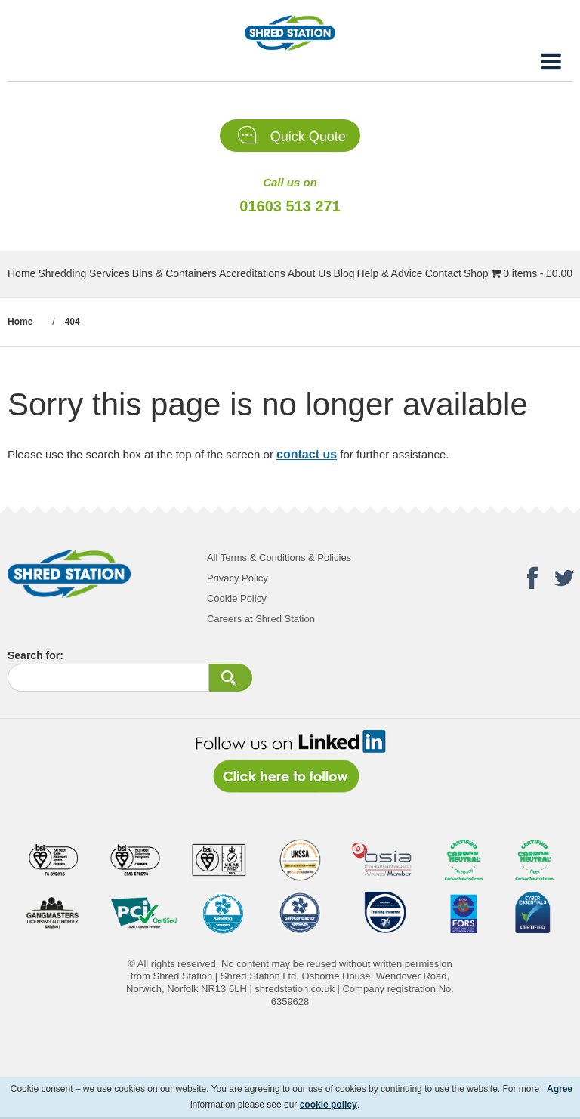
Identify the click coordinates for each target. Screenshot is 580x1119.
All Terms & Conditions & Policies (279, 557)
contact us (306, 454)
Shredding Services (83, 273)
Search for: (35, 655)
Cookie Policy (237, 598)
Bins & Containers (174, 273)
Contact (443, 273)
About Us (310, 273)
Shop (476, 273)
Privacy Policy (237, 578)
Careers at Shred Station (261, 618)
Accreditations (252, 273)
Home (21, 273)
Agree (559, 1089)
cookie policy (328, 1104)
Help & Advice (389, 273)
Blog (343, 273)
